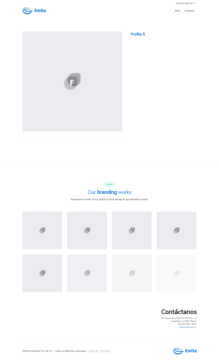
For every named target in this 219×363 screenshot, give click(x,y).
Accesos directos (184, 3)
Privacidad (105, 350)
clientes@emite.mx (188, 327)
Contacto (189, 10)
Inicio (177, 10)
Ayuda (93, 350)
